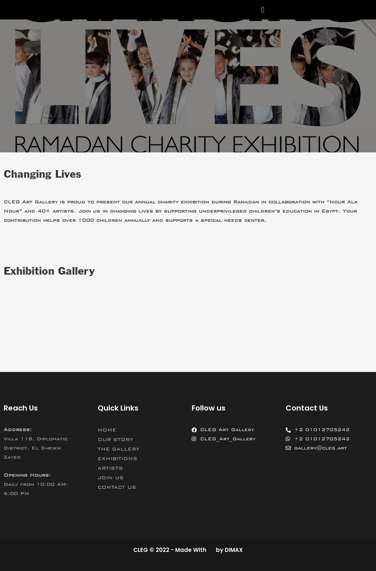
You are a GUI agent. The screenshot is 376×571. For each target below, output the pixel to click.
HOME (107, 430)
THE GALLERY (119, 449)
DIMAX (234, 550)
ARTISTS (110, 468)
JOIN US (111, 478)
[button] (262, 10)
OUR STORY (115, 439)
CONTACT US (117, 487)
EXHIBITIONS (117, 459)
